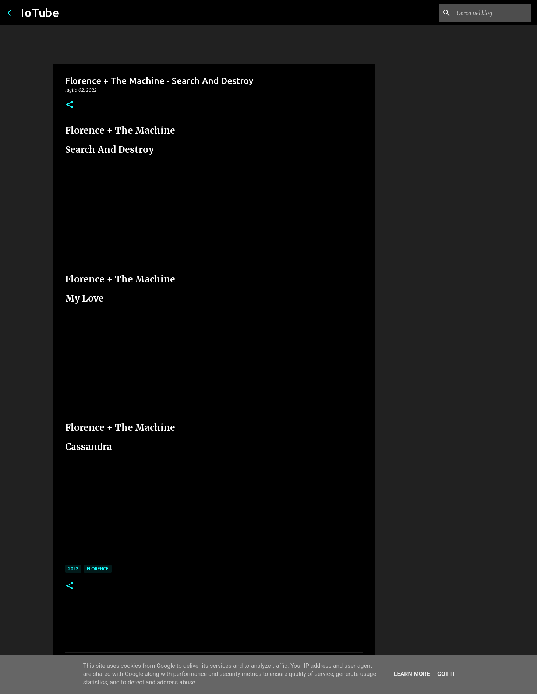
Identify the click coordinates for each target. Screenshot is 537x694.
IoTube (40, 12)
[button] (69, 105)
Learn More (412, 673)
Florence (98, 568)
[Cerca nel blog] (492, 13)
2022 (73, 568)
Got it (446, 673)
